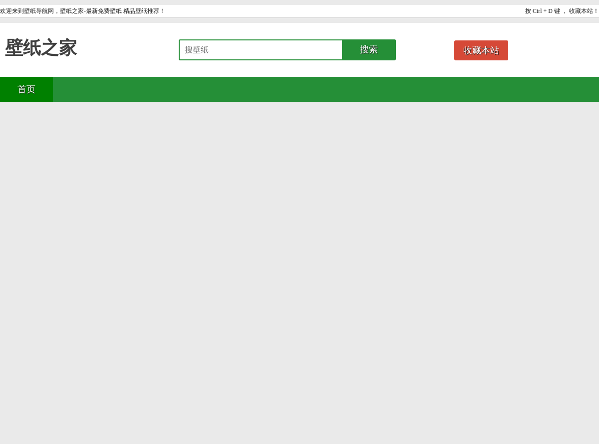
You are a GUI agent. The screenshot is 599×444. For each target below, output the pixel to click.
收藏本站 (481, 50)
